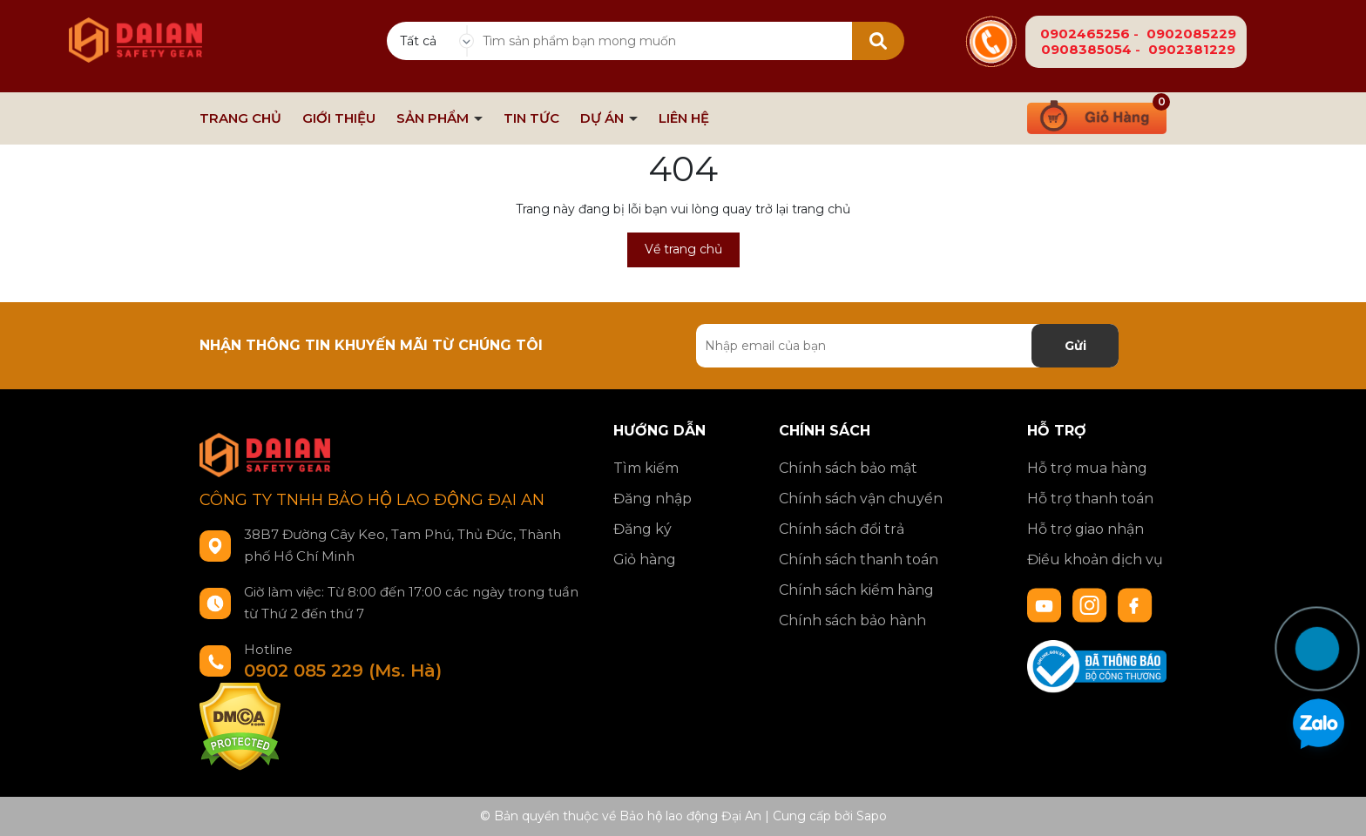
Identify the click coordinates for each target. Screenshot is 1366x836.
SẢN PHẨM (434, 118)
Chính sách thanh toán (858, 559)
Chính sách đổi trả (841, 529)
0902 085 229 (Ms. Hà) (343, 670)
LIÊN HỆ (684, 118)
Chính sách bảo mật (848, 468)
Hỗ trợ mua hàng (1087, 468)
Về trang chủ (683, 249)
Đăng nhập (652, 498)
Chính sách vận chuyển (861, 498)
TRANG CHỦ (240, 118)
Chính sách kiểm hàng (856, 590)
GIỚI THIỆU (338, 118)
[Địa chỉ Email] (907, 345)
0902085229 (1191, 33)
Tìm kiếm (646, 468)
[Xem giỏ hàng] (1097, 115)
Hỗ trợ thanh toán (1090, 498)
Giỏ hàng (644, 559)
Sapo (871, 816)
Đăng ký (642, 529)
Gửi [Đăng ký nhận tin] (1075, 346)
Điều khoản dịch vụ (1095, 559)
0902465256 (1085, 33)
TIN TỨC (531, 118)
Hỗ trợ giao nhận (1085, 529)
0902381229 (1191, 49)
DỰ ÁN (603, 118)
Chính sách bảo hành (852, 620)
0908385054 (1086, 49)
